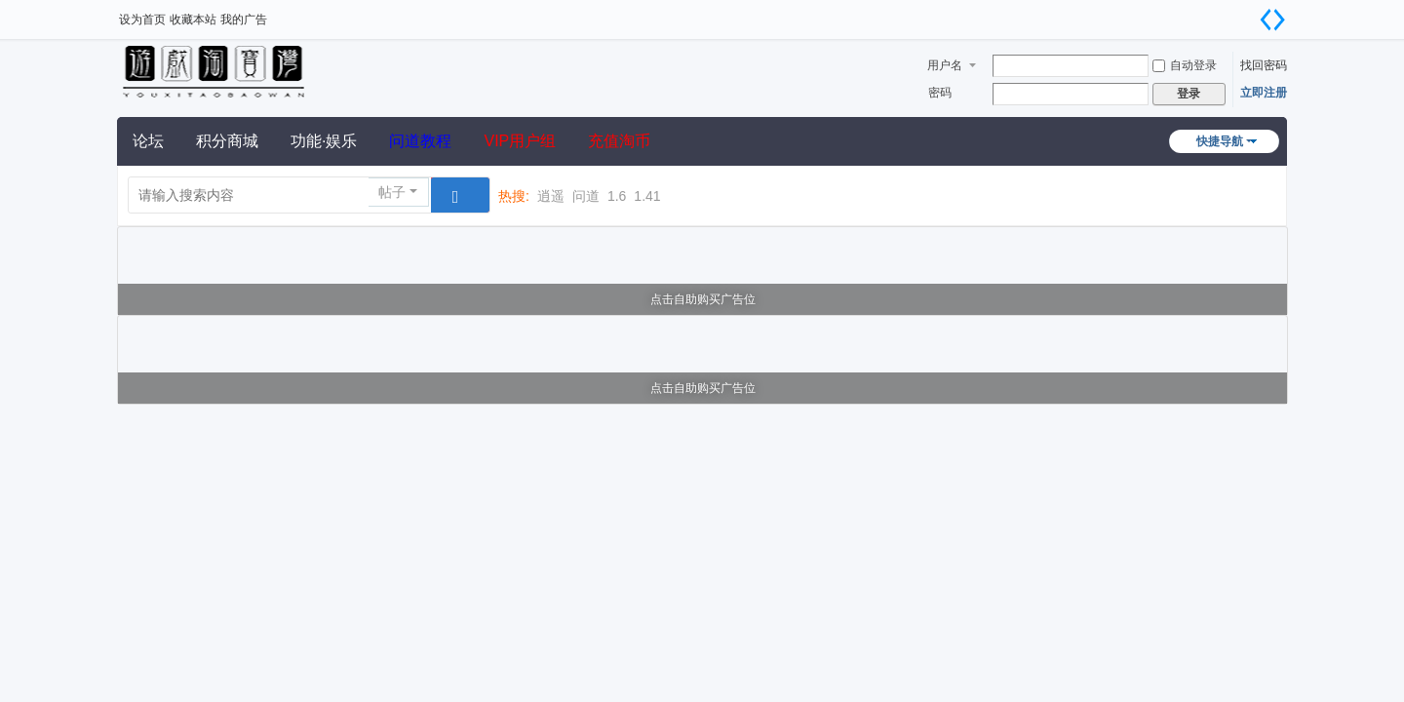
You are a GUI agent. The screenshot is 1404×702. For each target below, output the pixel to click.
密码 (940, 92)
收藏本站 (193, 19)
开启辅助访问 (1248, 13)
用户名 (944, 65)
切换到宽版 (1272, 19)
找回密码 (1263, 65)
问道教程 (420, 141)
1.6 (616, 196)
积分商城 (227, 141)
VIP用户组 (520, 141)
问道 (586, 196)
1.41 (647, 196)
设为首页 (142, 19)
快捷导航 (1219, 141)
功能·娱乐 (324, 141)
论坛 (148, 141)
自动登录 (1184, 65)
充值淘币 (619, 141)
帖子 (392, 192)
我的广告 (243, 19)
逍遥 (551, 196)
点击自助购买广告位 (703, 299)
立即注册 (1263, 92)
